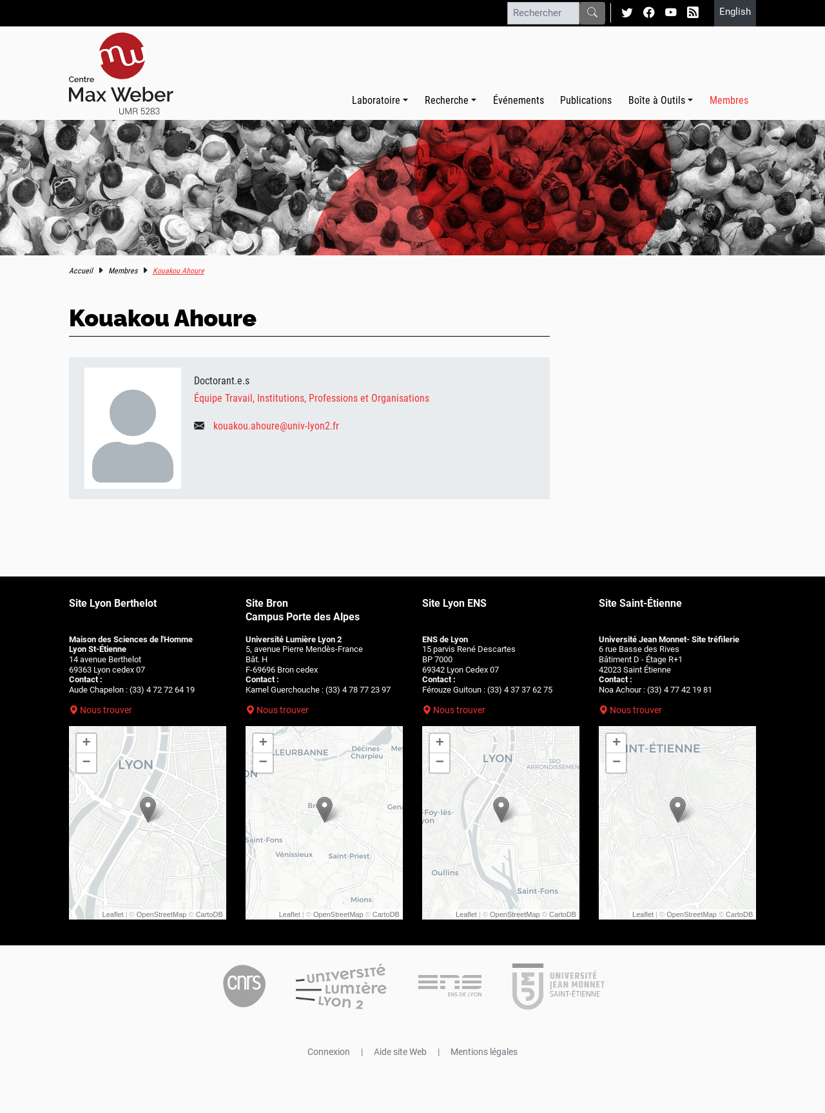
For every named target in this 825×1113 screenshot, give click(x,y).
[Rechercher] (543, 13)
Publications (586, 100)
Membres (729, 100)
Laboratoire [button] (376, 100)
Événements (518, 100)
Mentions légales (484, 1052)
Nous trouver (106, 710)
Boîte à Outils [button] (656, 100)
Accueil (81, 270)
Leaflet (113, 914)
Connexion (328, 1052)
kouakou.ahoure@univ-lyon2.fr (276, 426)
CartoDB (209, 914)
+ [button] (86, 743)
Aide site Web (400, 1052)
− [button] (86, 763)
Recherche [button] (447, 100)
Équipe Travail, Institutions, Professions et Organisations (311, 398)
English (735, 11)
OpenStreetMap (162, 914)
